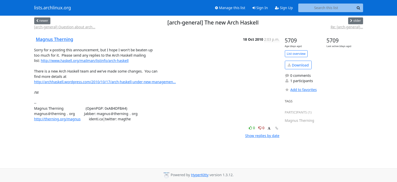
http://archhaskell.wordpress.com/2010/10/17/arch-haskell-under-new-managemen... (105, 81)
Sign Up (284, 7)
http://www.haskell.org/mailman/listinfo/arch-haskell (85, 60)
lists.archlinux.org (52, 8)
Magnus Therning (54, 39)
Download (298, 65)
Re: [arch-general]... (347, 27)
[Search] (358, 8)
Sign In (260, 7)
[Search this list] (326, 8)
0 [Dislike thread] (262, 127)
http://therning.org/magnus (57, 119)
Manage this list (230, 7)
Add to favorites (301, 89)
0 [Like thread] (252, 127)
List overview (296, 54)
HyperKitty (199, 174)
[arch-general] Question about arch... (64, 27)
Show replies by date (262, 135)
